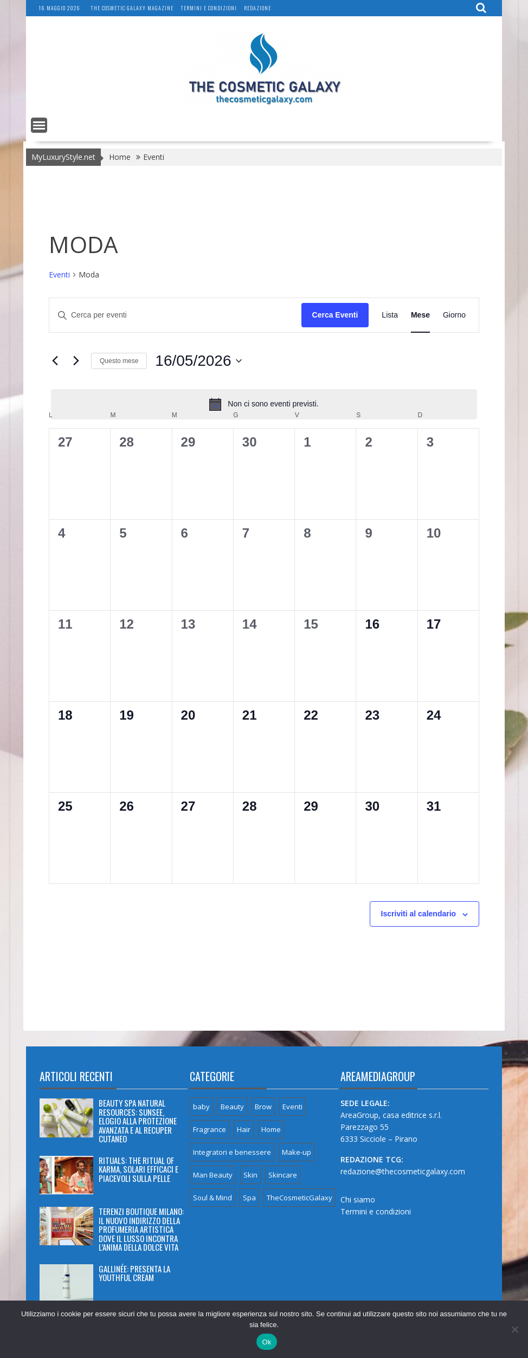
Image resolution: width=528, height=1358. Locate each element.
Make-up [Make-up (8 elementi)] (296, 1152)
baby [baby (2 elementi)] (201, 1106)
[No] (514, 1329)
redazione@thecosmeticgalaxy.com (402, 1171)
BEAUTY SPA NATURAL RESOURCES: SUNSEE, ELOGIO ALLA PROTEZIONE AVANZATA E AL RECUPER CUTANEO (138, 1120)
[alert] (264, 404)
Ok (266, 1342)
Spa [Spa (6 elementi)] (249, 1197)
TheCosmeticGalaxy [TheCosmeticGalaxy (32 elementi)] (299, 1197)
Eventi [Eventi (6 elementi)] (292, 1106)
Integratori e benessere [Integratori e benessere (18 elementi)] (232, 1152)
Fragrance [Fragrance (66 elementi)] (209, 1129)
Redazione (257, 8)
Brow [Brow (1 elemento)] (263, 1106)
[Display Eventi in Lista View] (390, 315)
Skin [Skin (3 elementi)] (250, 1175)
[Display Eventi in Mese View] (420, 315)
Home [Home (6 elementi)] (271, 1129)
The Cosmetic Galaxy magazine (132, 8)
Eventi (59, 274)
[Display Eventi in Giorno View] (454, 315)
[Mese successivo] (76, 360)
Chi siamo (357, 1199)
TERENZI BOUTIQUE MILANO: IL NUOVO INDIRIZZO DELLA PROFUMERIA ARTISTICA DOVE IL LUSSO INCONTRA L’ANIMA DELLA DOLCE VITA (141, 1229)
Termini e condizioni (209, 8)
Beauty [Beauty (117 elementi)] (232, 1106)
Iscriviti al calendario (418, 913)
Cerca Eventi (335, 315)
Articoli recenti (76, 1076)
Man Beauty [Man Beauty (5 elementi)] (213, 1175)
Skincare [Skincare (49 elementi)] (282, 1175)
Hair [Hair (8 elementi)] (243, 1129)
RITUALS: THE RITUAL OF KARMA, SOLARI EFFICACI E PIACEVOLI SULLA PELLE (138, 1169)
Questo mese (119, 361)
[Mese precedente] (55, 360)
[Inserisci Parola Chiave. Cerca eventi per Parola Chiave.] (175, 315)
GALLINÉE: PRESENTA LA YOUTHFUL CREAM (134, 1273)
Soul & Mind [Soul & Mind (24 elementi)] (212, 1197)
